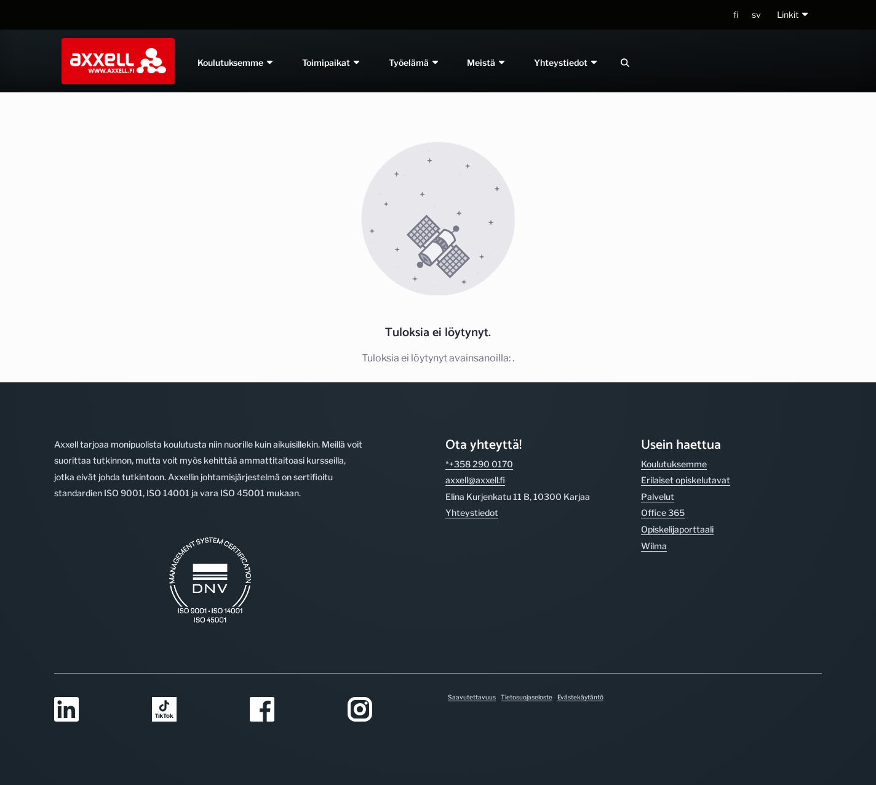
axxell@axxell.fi (475, 480)
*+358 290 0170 (479, 464)
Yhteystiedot (567, 62)
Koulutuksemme (235, 62)
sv (756, 14)
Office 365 (663, 512)
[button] (793, 15)
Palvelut (657, 496)
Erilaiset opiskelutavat (685, 480)
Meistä (487, 62)
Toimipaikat (331, 62)
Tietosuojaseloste (526, 697)
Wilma (654, 546)
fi (736, 14)
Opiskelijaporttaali (677, 529)
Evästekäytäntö (580, 697)
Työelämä (414, 62)
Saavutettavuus (472, 697)
